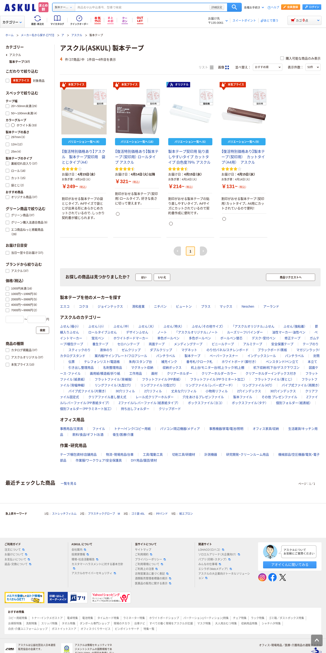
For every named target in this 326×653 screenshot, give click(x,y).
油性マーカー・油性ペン (288, 332)
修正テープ (292, 338)
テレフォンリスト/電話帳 (102, 362)
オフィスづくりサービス (95, 629)
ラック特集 (257, 618)
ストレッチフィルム (64, 513)
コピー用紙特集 (17, 618)
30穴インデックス (283, 391)
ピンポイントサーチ (127, 629)
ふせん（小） (96, 326)
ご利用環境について (149, 564)
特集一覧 (149, 629)
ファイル (98, 429)
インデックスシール (261, 356)
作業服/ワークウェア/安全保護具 (99, 460)
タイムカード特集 (108, 618)
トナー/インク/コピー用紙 (132, 429)
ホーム (9, 35)
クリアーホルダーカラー (218, 373)
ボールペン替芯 (231, 338)
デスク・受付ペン (264, 338)
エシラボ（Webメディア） (215, 569)
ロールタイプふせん (102, 332)
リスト (206, 67)
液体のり (106, 350)
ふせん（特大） (172, 326)
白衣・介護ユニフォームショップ (28, 629)
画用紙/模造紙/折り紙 (105, 373)
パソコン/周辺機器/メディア (180, 429)
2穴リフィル (153, 391)
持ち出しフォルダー (135, 409)
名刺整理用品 (112, 367)
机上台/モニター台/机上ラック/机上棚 (217, 367)
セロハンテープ (128, 344)
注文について (14, 549)
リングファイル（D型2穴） (158, 385)
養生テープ (100, 344)
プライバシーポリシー (150, 559)
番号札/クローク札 (199, 362)
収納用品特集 (249, 623)
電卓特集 (72, 618)
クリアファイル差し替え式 (107, 397)
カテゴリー (12, 22)
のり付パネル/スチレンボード (227, 350)
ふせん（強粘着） (294, 326)
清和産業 (138, 306)
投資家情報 (80, 554)
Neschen (248, 306)
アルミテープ (252, 344)
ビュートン (184, 306)
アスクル (76, 35)
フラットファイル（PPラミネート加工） (217, 379)
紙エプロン (186, 513)
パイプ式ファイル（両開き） (301, 385)
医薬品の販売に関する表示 (153, 583)
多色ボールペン (200, 338)
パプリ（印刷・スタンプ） (214, 559)
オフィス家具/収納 (266, 429)
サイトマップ (143, 549)
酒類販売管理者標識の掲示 (153, 578)
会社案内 (79, 549)
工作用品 (135, 373)
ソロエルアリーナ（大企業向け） (219, 554)
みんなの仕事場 (209, 564)
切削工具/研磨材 (183, 454)
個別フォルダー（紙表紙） (293, 403)
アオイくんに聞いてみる (290, 565)
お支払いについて (17, 559)
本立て (312, 362)
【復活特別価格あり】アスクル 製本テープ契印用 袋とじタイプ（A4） (83, 157)
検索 (234, 7)
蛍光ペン (97, 338)
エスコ (65, 306)
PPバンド (162, 513)
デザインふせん (137, 332)
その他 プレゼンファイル (279, 397)
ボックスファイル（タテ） (249, 403)
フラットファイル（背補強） (114, 379)
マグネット (189, 350)
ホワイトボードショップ (164, 618)
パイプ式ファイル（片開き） (87, 391)
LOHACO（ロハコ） (211, 549)
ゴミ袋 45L (138, 513)
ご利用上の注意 (146, 569)
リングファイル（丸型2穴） (113, 385)
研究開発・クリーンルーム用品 (247, 454)
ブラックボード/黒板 (272, 350)
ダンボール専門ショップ (95, 623)
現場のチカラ (122, 623)
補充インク (169, 362)
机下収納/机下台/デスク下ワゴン (276, 367)
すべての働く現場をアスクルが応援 (171, 623)
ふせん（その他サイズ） (207, 326)
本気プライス (73, 84)
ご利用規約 (143, 554)
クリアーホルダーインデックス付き (270, 373)
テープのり (311, 344)
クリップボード (170, 409)
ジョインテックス (110, 306)
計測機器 (210, 454)
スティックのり (79, 350)
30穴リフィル (125, 391)
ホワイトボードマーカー (130, 338)
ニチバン (160, 306)
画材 (154, 373)
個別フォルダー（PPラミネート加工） (86, 409)
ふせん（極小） (69, 326)
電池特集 (87, 618)
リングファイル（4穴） (257, 385)
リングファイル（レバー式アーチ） (209, 385)
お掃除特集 (15, 623)
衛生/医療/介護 (123, 434)
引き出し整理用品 (81, 367)
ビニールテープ (223, 344)
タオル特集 (68, 623)
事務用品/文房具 (71, 429)
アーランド (271, 306)
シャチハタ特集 (271, 623)
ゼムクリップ (131, 350)
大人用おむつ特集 (226, 623)
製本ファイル (242, 397)
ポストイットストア (64, 629)
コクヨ (83, 306)
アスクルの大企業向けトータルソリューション (224, 576)
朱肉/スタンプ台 (140, 362)
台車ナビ (139, 623)
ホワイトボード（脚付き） (239, 362)
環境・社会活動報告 (85, 559)
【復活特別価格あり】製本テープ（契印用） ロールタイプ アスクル (136, 157)
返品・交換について (18, 564)
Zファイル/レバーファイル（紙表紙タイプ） (148, 403)
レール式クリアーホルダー (155, 397)
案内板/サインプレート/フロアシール (121, 356)
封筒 (316, 356)
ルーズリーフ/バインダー (245, 332)
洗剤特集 (31, 623)
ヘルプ (275, 7)
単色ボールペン (168, 338)
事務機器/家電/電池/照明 (226, 429)
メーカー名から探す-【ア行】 (37, 35)
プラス (206, 306)
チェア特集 (240, 618)
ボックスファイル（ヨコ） (205, 403)
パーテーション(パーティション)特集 (206, 618)
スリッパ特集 (49, 623)
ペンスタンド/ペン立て (282, 362)
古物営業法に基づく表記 (151, 573)
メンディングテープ (188, 344)
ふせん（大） (146, 326)
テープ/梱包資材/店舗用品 (78, 454)
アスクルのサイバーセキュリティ (94, 573)
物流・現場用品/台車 (120, 454)
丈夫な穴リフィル (184, 391)
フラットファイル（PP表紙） (161, 379)
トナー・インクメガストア (47, 618)
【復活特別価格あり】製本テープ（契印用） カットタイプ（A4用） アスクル (243, 157)
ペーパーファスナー (224, 356)
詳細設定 (216, 7)
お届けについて (16, 554)
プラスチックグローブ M (104, 513)
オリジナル (179, 84)
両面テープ (157, 344)
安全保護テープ (282, 344)
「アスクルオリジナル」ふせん (253, 326)
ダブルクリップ (161, 350)
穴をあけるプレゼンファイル (203, 397)
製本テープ (192, 356)
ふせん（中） (121, 326)
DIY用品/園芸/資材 (144, 460)
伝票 (71, 362)
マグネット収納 (142, 367)
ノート (162, 332)
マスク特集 (204, 623)
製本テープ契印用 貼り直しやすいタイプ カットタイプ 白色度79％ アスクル (189, 157)
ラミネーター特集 (134, 618)
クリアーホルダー (179, 373)
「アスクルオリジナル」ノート (197, 332)
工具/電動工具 (153, 454)
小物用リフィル (217, 391)
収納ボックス (172, 367)
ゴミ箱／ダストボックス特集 (286, 618)
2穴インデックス (249, 391)
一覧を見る (69, 483)
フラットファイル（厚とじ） (273, 379)
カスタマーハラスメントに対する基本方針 (97, 566)
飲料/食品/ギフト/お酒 (88, 434)
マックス (226, 306)
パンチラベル (165, 356)
